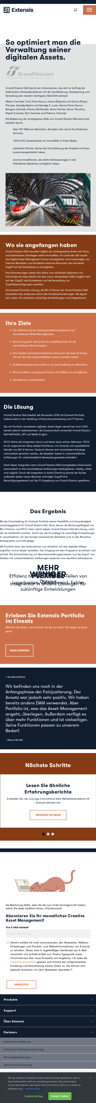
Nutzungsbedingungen (17, 1051)
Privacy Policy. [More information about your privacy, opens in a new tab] (33, 1088)
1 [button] (43, 828)
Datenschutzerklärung (17, 1036)
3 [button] (52, 828)
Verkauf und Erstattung (18, 1059)
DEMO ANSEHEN (19, 645)
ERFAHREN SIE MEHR (48, 809)
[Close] (90, 1078)
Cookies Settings (33, 1096)
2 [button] (48, 828)
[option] (48, 796)
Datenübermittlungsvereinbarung (24, 1044)
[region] (48, 1087)
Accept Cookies (60, 1096)
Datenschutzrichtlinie (23, 956)
